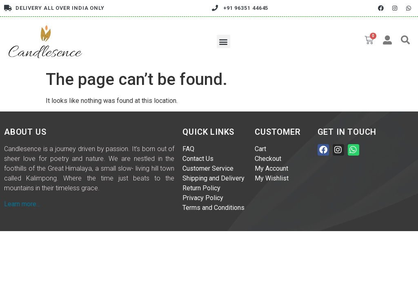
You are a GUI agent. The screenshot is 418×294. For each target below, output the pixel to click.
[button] (223, 41)
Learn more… (22, 204)
